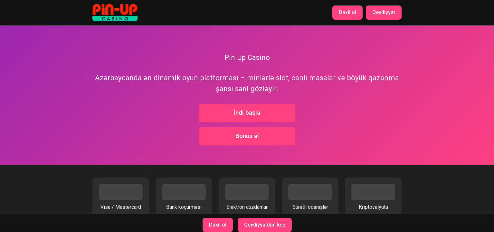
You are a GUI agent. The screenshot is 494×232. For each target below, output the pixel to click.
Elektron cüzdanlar (247, 197)
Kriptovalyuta (373, 197)
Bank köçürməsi (184, 197)
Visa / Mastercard (121, 197)
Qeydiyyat (383, 12)
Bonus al (247, 136)
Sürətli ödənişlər (310, 197)
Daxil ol (347, 12)
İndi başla (247, 112)
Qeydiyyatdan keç (264, 225)
